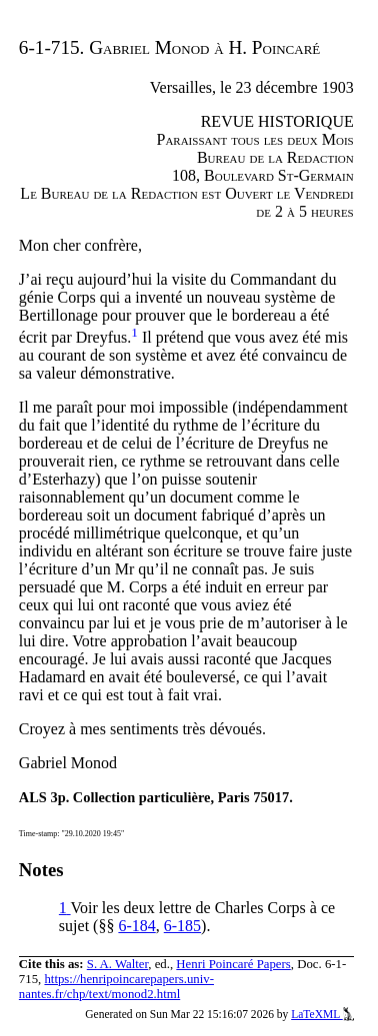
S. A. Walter (118, 964)
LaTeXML (322, 1014)
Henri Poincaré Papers (233, 964)
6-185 (182, 925)
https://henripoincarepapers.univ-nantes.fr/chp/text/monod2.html (116, 986)
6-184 (136, 925)
